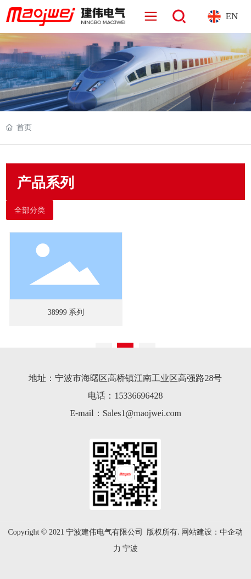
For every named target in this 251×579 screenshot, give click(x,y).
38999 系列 (66, 312)
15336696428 (138, 395)
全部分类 (29, 210)
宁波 (130, 548)
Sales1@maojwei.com (142, 413)
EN (232, 16)
